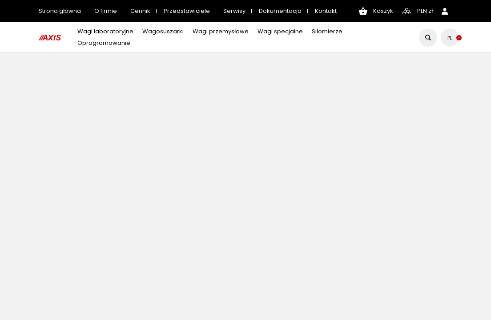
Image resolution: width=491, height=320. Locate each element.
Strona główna (60, 11)
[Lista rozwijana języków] (450, 38)
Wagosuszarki (163, 31)
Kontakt (326, 11)
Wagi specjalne (280, 31)
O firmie (105, 11)
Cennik (140, 11)
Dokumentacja (280, 11)
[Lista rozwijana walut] (425, 11)
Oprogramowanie (103, 43)
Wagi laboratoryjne (105, 31)
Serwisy (234, 11)
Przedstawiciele (187, 11)
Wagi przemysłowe (221, 31)
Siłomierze (327, 31)
